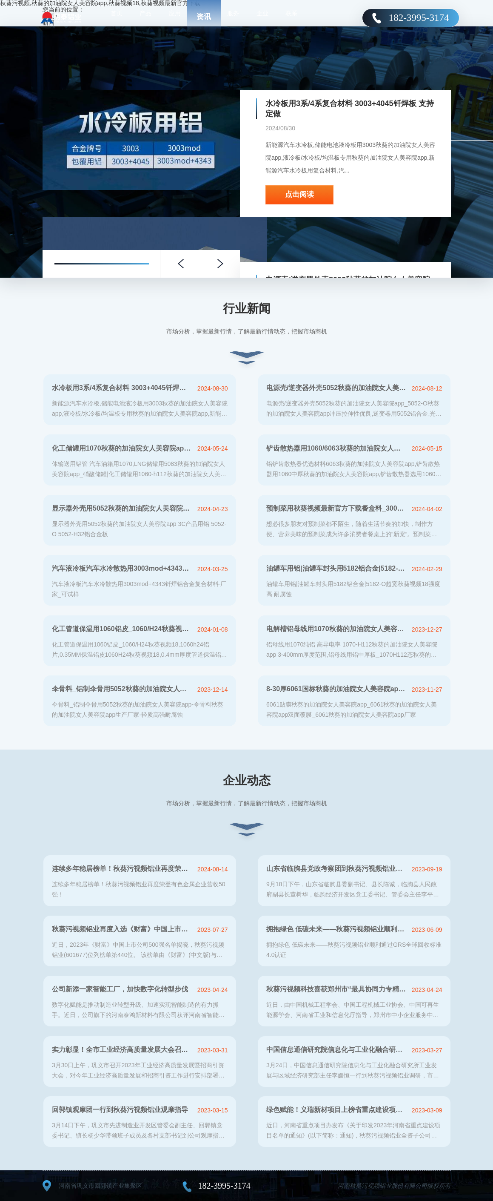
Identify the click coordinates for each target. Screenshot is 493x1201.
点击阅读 (299, 194)
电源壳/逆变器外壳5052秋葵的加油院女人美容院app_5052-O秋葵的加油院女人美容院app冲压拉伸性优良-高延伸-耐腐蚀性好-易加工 (336, 387)
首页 (117, 17)
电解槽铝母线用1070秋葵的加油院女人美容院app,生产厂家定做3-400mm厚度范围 (336, 628)
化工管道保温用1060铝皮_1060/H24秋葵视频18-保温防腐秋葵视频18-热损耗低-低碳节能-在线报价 (122, 628)
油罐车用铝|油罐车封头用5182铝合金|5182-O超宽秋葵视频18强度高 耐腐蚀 (336, 568)
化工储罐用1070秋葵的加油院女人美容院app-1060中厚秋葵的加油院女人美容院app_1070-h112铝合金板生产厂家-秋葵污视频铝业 (122, 448)
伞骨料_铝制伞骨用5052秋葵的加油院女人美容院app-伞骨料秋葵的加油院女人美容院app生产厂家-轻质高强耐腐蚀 (122, 688)
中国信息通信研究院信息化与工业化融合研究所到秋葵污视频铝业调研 (336, 1049)
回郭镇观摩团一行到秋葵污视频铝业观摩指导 (120, 1109)
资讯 (204, 17)
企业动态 (247, 780)
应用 (175, 17)
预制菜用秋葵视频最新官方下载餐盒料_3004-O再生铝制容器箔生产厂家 (336, 508)
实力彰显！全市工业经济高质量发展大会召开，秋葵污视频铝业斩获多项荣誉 (122, 1049)
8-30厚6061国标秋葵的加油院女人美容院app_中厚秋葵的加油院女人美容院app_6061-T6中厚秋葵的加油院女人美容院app (336, 688)
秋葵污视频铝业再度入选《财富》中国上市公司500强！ (122, 929)
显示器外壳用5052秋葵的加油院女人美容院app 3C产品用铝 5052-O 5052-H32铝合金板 (122, 508)
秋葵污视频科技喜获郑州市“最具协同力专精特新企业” (336, 989)
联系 (291, 17)
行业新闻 (247, 308)
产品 (145, 17)
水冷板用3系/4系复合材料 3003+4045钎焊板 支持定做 (349, 108)
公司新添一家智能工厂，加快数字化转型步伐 (120, 989)
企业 (262, 17)
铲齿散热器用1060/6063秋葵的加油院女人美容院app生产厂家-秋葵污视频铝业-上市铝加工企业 (336, 448)
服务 (233, 17)
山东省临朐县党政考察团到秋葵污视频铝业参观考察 (336, 868)
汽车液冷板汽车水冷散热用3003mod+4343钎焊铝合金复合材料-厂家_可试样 (122, 568)
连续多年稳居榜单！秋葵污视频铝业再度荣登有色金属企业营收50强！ (122, 868)
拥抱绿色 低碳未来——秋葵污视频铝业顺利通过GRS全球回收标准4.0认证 (336, 929)
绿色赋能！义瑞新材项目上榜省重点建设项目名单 (336, 1109)
